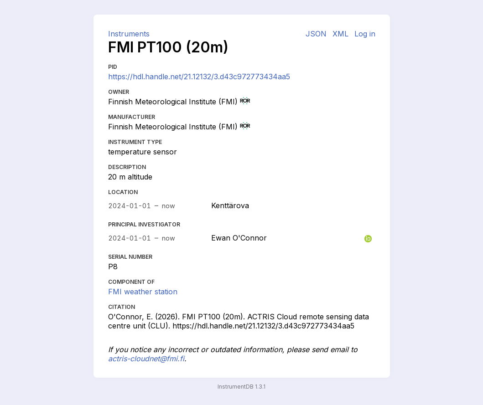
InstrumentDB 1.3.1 (241, 386)
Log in (364, 33)
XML (340, 33)
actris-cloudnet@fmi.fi (146, 358)
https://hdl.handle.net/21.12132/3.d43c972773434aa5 (199, 76)
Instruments (129, 33)
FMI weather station (142, 291)
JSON (316, 33)
